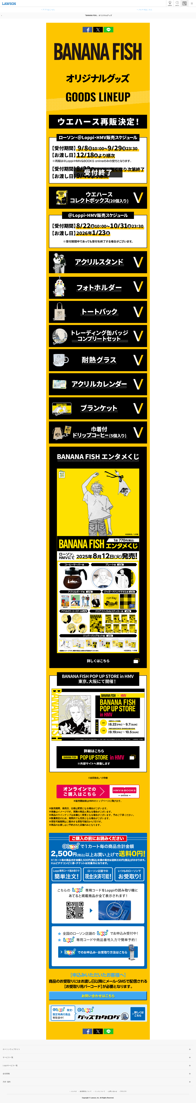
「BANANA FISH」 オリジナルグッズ (98, 15)
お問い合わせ (112, 1091)
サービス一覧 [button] (8, 1057)
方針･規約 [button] (7, 1082)
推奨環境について (86, 1091)
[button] (191, 3)
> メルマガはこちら (144, 10)
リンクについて (100, 1091)
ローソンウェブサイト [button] (11, 1049)
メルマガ (74, 1091)
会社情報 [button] (6, 1074)
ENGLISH (123, 1091)
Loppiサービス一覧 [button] (10, 1065)
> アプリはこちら (48, 10)
